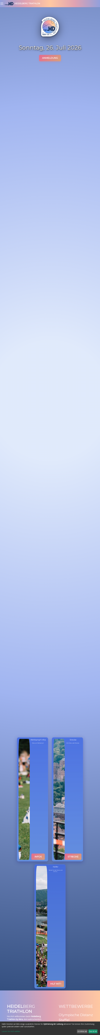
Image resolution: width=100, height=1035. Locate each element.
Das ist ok (93, 1031)
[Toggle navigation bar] (2, 3)
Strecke (73, 856)
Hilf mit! (55, 983)
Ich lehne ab (82, 1031)
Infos (38, 856)
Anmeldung (50, 58)
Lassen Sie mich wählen (11, 1031)
